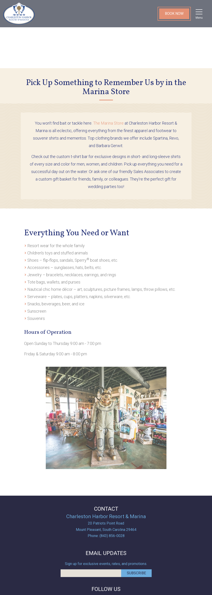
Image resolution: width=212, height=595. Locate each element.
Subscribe (136, 573)
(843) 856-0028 (112, 536)
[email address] (91, 573)
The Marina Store (108, 123)
